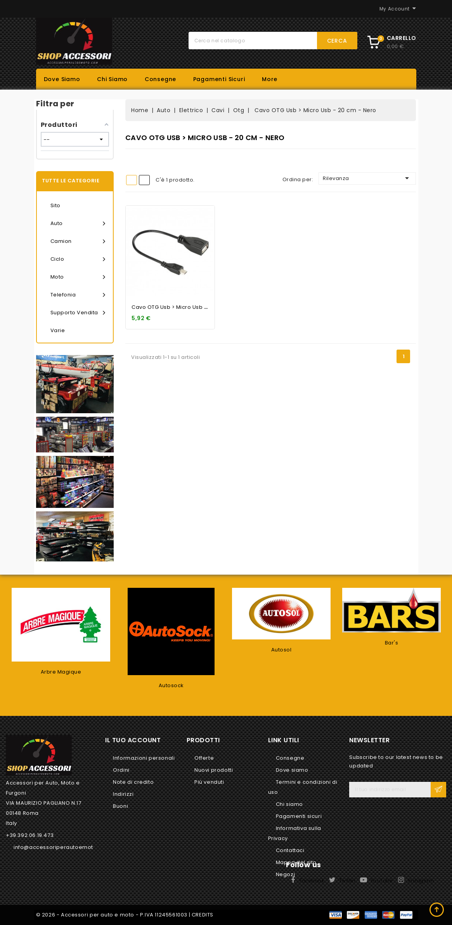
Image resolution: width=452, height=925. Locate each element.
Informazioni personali (144, 758)
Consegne (160, 79)
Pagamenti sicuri (219, 79)
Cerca (337, 41)
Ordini (121, 770)
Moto (78, 277)
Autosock (171, 685)
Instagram (421, 880)
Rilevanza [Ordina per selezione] (367, 178)
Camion (78, 241)
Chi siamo (112, 79)
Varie (57, 330)
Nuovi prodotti (213, 770)
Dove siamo (62, 79)
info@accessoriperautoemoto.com (62, 847)
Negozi (285, 874)
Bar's (391, 642)
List (144, 180)
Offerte (204, 758)
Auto (78, 223)
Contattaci (290, 850)
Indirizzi (123, 794)
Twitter (347, 880)
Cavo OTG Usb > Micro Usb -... (171, 307)
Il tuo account (133, 740)
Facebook (312, 880)
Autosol (281, 649)
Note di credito (133, 782)
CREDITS (202, 914)
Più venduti (209, 782)
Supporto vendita (78, 313)
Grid (131, 180)
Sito (55, 205)
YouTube (382, 880)
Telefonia (78, 295)
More (269, 79)
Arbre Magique (61, 672)
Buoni (120, 806)
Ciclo (78, 259)
